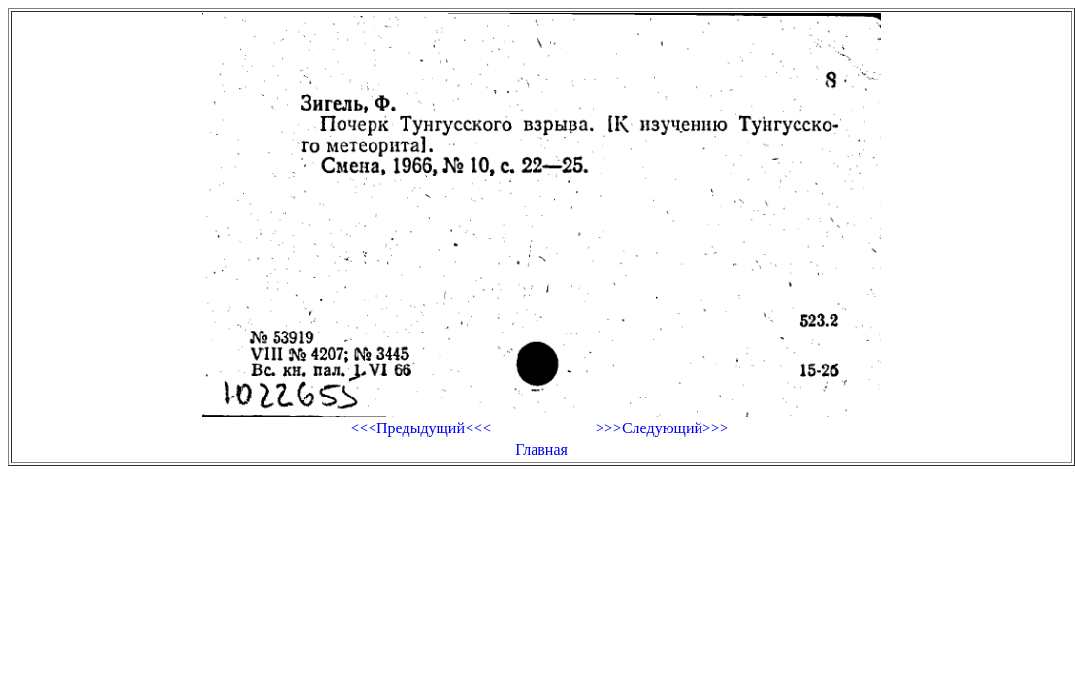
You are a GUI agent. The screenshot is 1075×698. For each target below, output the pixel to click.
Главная (541, 449)
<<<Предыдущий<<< (420, 428)
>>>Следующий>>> (662, 428)
